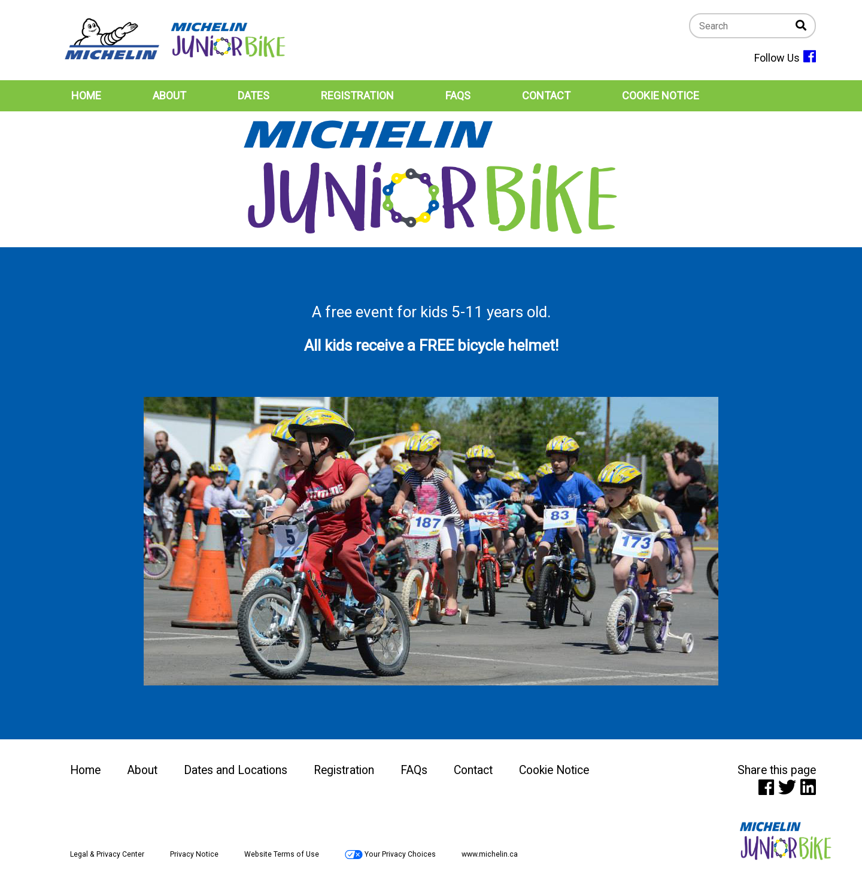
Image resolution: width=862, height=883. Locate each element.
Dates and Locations (235, 770)
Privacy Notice (194, 854)
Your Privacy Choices (390, 854)
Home (85, 770)
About (142, 770)
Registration (344, 770)
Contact (473, 770)
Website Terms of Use (281, 854)
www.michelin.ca (490, 854)
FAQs (413, 770)
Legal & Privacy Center (107, 854)
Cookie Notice (554, 770)
